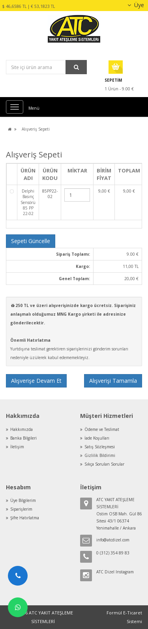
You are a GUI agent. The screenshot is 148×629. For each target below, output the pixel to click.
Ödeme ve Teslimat (101, 429)
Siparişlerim (21, 509)
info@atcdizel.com (112, 540)
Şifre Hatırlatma (24, 517)
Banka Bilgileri (23, 438)
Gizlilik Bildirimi (99, 455)
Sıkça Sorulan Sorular (104, 464)
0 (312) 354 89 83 (112, 553)
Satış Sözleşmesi (99, 446)
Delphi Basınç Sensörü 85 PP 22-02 (28, 202)
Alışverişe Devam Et (36, 380)
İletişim (17, 446)
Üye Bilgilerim (23, 500)
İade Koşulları (96, 438)
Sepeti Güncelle (30, 241)
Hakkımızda (21, 429)
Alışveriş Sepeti (36, 129)
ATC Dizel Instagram (115, 572)
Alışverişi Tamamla (113, 380)
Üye (135, 5)
